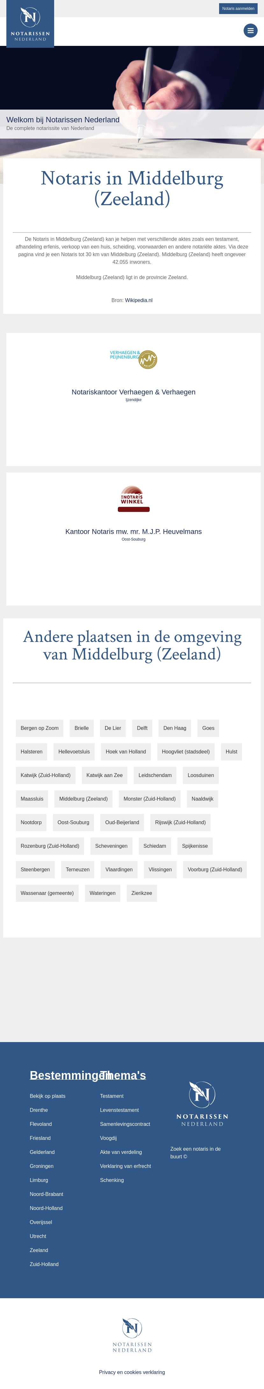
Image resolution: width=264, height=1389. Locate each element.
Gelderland (42, 1152)
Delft (142, 728)
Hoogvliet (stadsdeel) (186, 751)
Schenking (112, 1180)
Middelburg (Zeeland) (83, 799)
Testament (112, 1096)
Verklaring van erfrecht (125, 1166)
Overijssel (41, 1222)
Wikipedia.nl (139, 300)
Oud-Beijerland (122, 822)
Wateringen (103, 893)
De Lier (113, 728)
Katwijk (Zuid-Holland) (46, 775)
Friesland (40, 1138)
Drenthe (39, 1110)
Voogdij (108, 1138)
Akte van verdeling (121, 1152)
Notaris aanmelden (238, 8)
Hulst (231, 751)
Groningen (42, 1166)
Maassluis (32, 799)
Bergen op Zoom (40, 728)
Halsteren (31, 751)
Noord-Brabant (46, 1194)
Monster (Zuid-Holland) (150, 799)
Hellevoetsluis (74, 751)
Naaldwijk (202, 799)
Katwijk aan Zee (105, 775)
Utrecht (38, 1236)
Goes (208, 728)
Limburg (39, 1180)
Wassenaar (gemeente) (47, 893)
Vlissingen (160, 869)
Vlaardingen (118, 869)
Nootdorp (31, 822)
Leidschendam (155, 775)
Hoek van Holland (126, 751)
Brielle (82, 728)
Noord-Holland (46, 1208)
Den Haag (174, 728)
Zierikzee (142, 893)
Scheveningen (111, 846)
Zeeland (39, 1250)
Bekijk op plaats (47, 1096)
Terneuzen (78, 869)
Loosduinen (201, 775)
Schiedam (155, 846)
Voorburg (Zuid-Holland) (215, 869)
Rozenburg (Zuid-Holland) (50, 846)
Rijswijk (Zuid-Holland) (180, 822)
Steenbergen (35, 869)
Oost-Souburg (73, 822)
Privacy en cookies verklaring (132, 1372)
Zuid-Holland (44, 1264)
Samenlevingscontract (125, 1124)
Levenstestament (119, 1110)
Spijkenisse (195, 846)
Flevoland (41, 1124)
